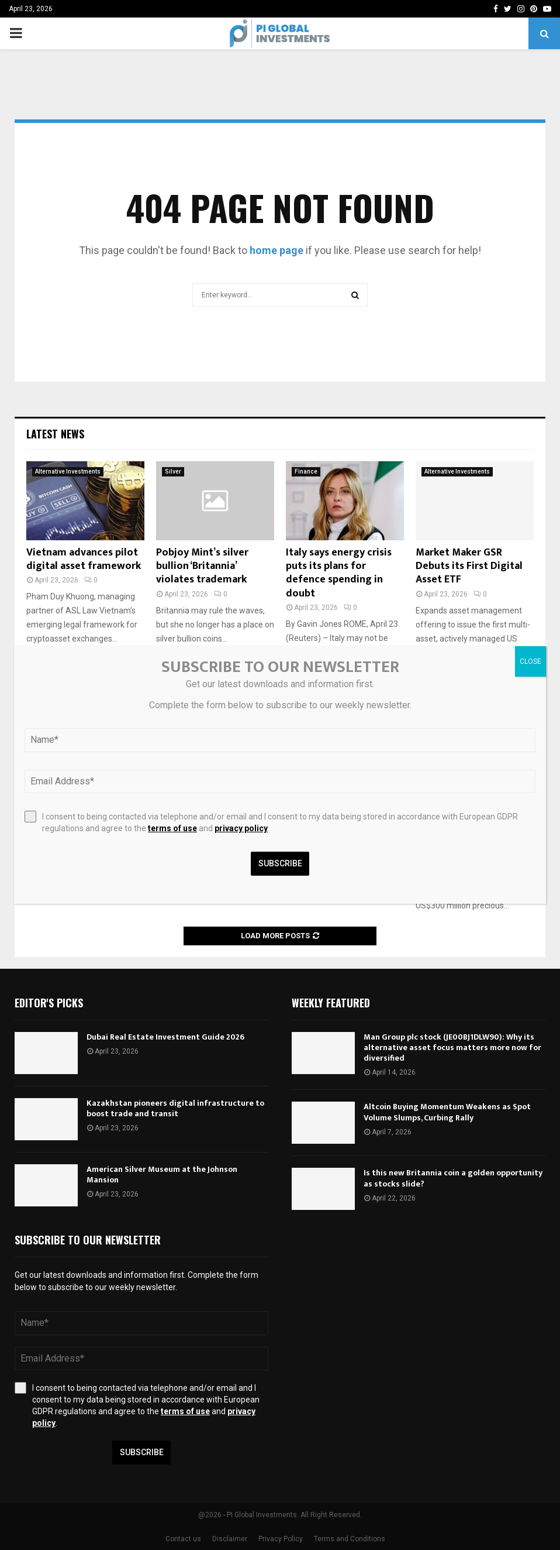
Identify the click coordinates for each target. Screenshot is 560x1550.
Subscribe (142, 1452)
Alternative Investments (68, 471)
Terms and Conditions (349, 1539)
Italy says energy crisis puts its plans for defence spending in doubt (339, 573)
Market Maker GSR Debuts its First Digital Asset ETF (469, 566)
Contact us (183, 1539)
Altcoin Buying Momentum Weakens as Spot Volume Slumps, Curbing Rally (447, 1112)
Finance (306, 471)
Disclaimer (229, 1539)
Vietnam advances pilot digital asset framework (83, 559)
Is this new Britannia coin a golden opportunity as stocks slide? (453, 1178)
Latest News (55, 433)
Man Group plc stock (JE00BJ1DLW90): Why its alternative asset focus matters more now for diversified (452, 1047)
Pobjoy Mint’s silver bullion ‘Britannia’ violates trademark (202, 566)
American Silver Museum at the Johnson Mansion (162, 1174)
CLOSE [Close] (530, 661)
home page (276, 250)
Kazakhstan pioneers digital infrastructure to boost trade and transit (175, 1108)
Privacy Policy (280, 1539)
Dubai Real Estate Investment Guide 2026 (165, 1037)
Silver (173, 471)
